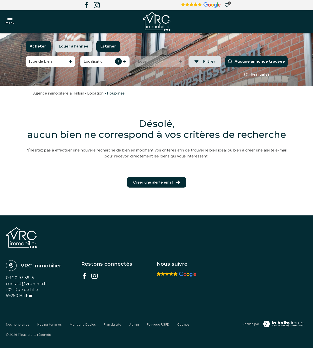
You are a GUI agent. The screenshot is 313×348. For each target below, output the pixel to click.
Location (95, 95)
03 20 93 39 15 (20, 279)
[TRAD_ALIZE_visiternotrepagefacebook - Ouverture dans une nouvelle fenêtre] (86, 5)
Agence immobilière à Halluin (58, 95)
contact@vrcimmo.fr (26, 285)
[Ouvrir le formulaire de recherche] (204, 61)
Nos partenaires (49, 325)
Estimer (108, 46)
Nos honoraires (17, 325)
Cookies (183, 325)
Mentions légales (83, 325)
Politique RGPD (158, 325)
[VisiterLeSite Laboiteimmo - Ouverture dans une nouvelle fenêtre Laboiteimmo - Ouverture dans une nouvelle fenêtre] (283, 325)
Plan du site (112, 325)
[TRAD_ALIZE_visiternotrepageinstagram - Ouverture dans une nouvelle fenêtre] (97, 5)
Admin (134, 325)
